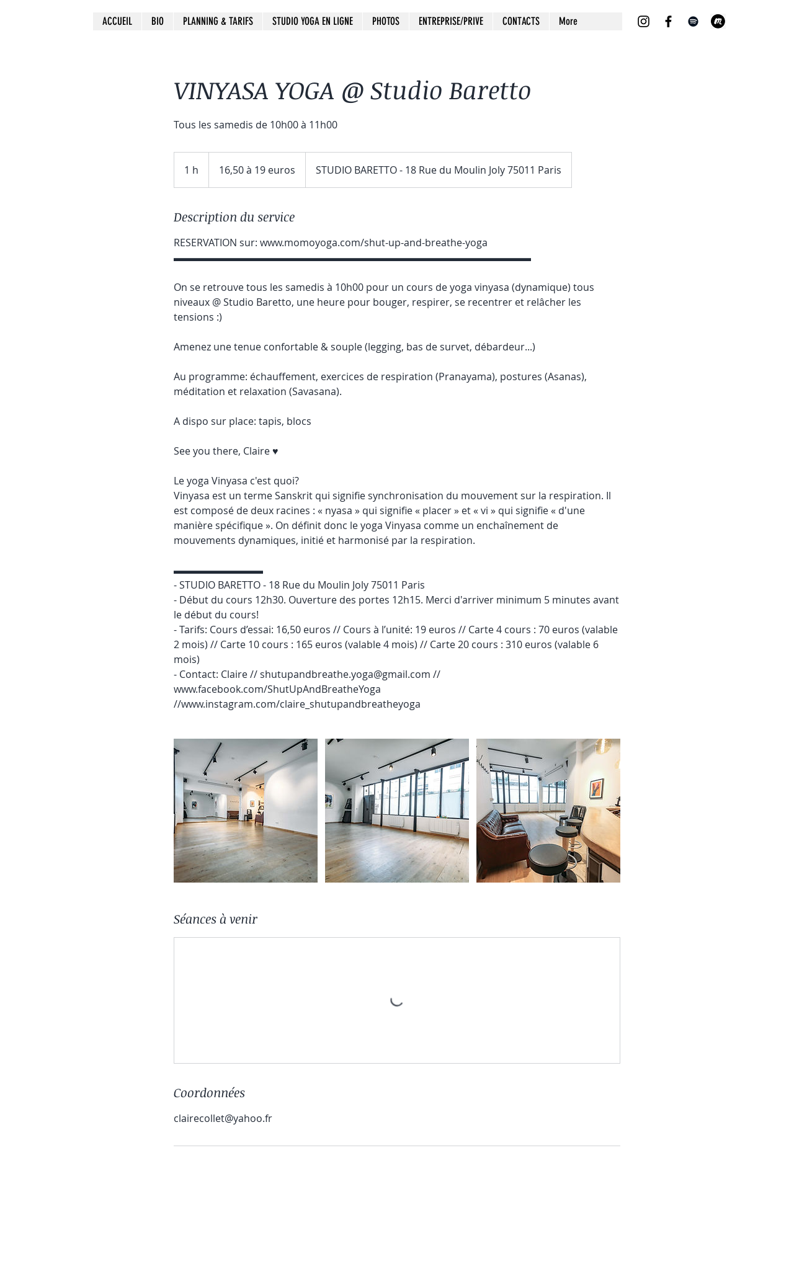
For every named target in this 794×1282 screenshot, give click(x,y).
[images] (718, 21)
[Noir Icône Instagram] (643, 21)
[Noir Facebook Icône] (668, 21)
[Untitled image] (246, 811)
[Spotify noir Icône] (693, 21)
